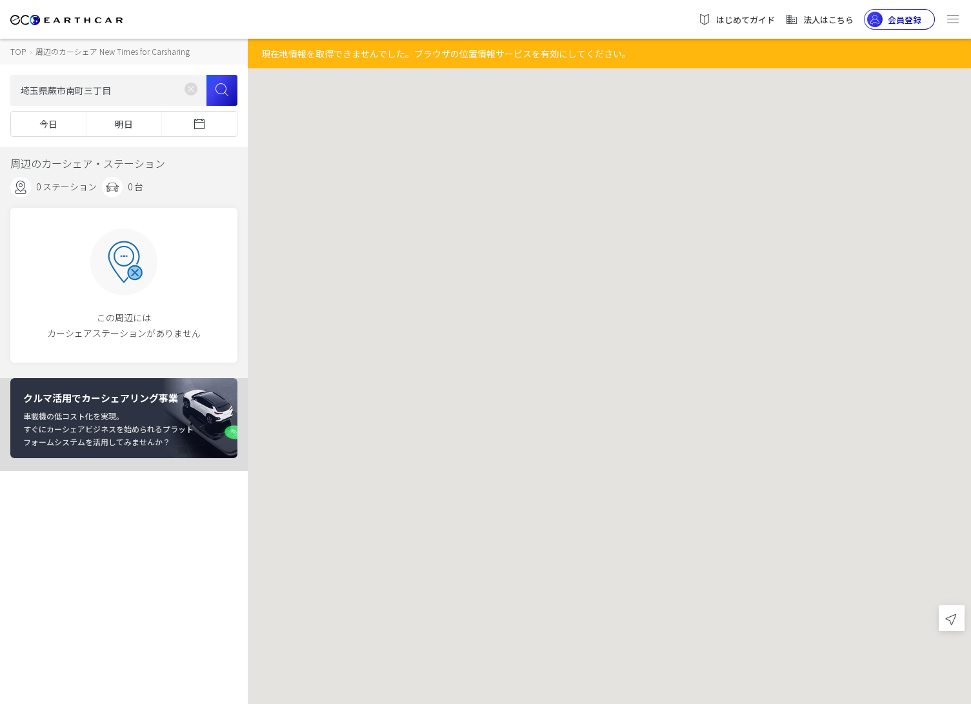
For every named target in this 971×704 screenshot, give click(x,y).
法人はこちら (819, 19)
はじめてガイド (736, 19)
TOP (18, 51)
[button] (609, 340)
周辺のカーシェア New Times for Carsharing (112, 51)
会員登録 (894, 19)
